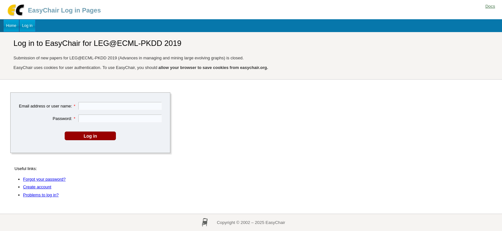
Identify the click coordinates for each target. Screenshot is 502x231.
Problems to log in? (41, 195)
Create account (37, 186)
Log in (27, 25)
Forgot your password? (44, 179)
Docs (490, 6)
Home (11, 25)
